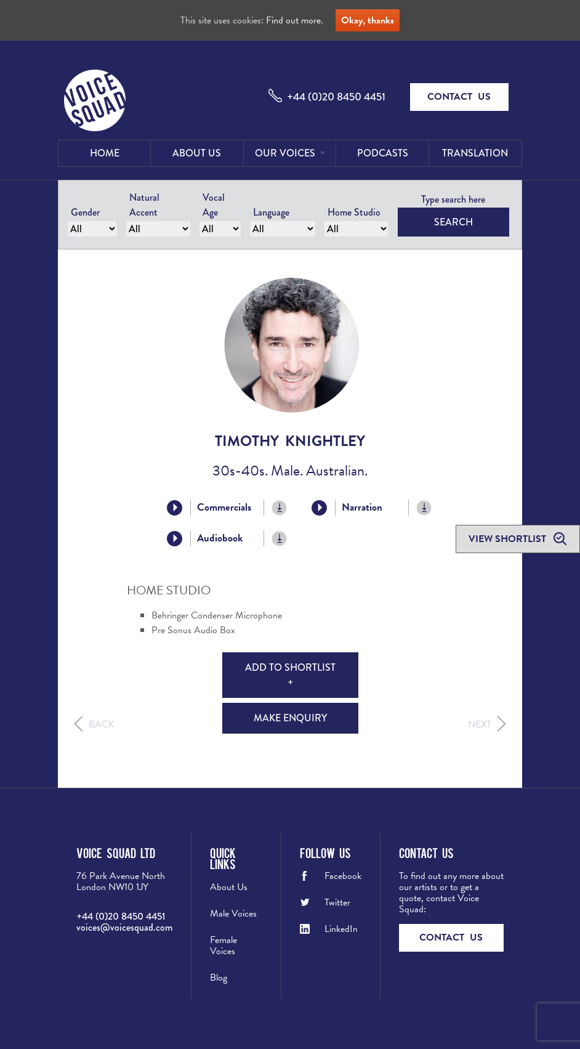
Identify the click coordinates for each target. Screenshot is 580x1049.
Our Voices (285, 153)
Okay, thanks (367, 20)
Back (102, 724)
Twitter (337, 902)
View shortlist (509, 539)
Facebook (342, 876)
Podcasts (382, 153)
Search (453, 222)
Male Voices (233, 913)
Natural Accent (144, 204)
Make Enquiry (290, 718)
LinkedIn (341, 928)
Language (271, 212)
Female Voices (223, 945)
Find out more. (294, 20)
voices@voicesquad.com (124, 927)
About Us (196, 153)
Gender (85, 212)
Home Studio (354, 212)
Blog (218, 977)
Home (104, 153)
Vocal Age (214, 204)
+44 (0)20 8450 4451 (336, 97)
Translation (475, 153)
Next (479, 724)
